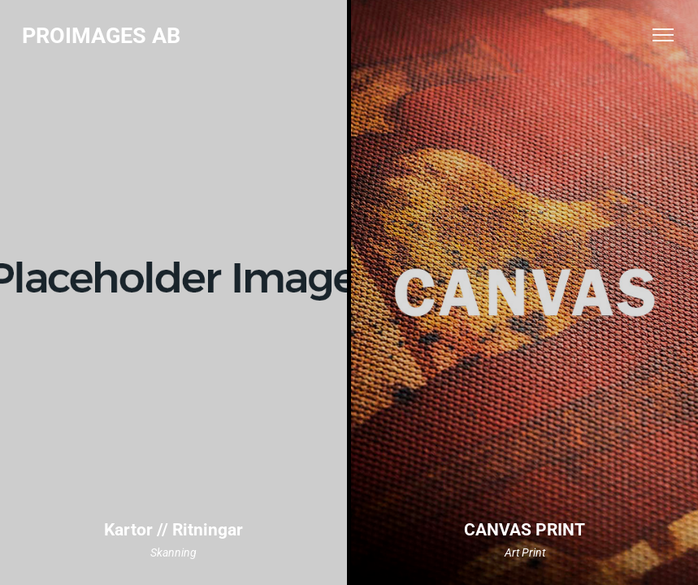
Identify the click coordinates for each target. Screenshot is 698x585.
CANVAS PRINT (524, 530)
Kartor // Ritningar (173, 530)
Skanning (173, 552)
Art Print (525, 552)
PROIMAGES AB (101, 36)
